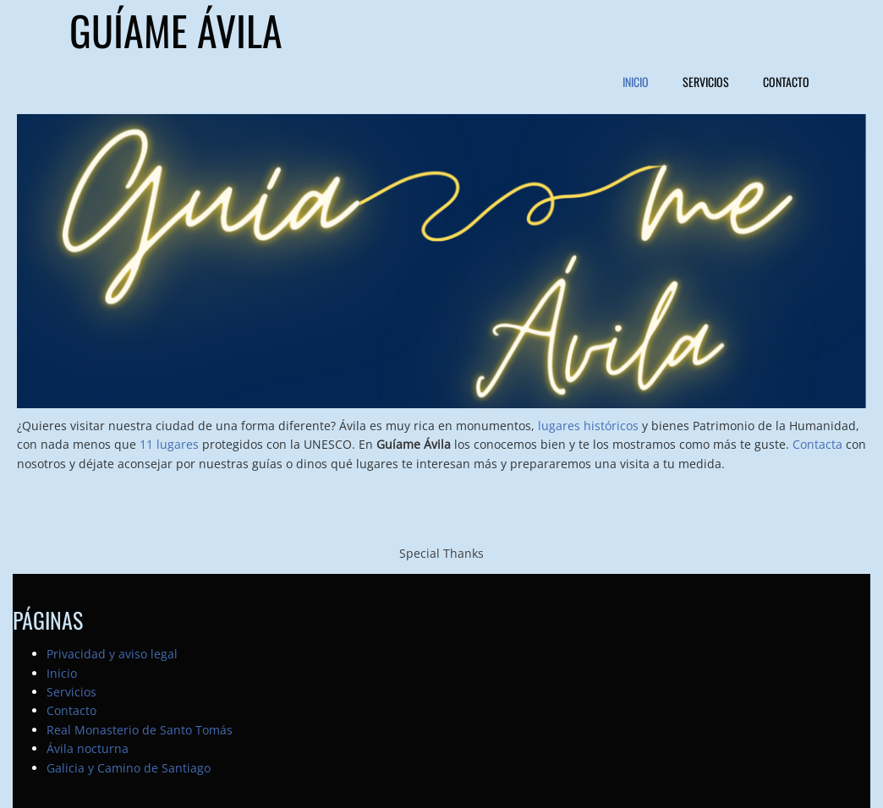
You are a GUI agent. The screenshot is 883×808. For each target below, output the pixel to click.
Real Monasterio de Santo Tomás (140, 730)
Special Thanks (441, 553)
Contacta (817, 444)
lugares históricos (588, 426)
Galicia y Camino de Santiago (129, 768)
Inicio (635, 81)
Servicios (706, 81)
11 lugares (169, 444)
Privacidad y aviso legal (112, 654)
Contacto (786, 81)
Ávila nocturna (88, 748)
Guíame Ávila (175, 30)
